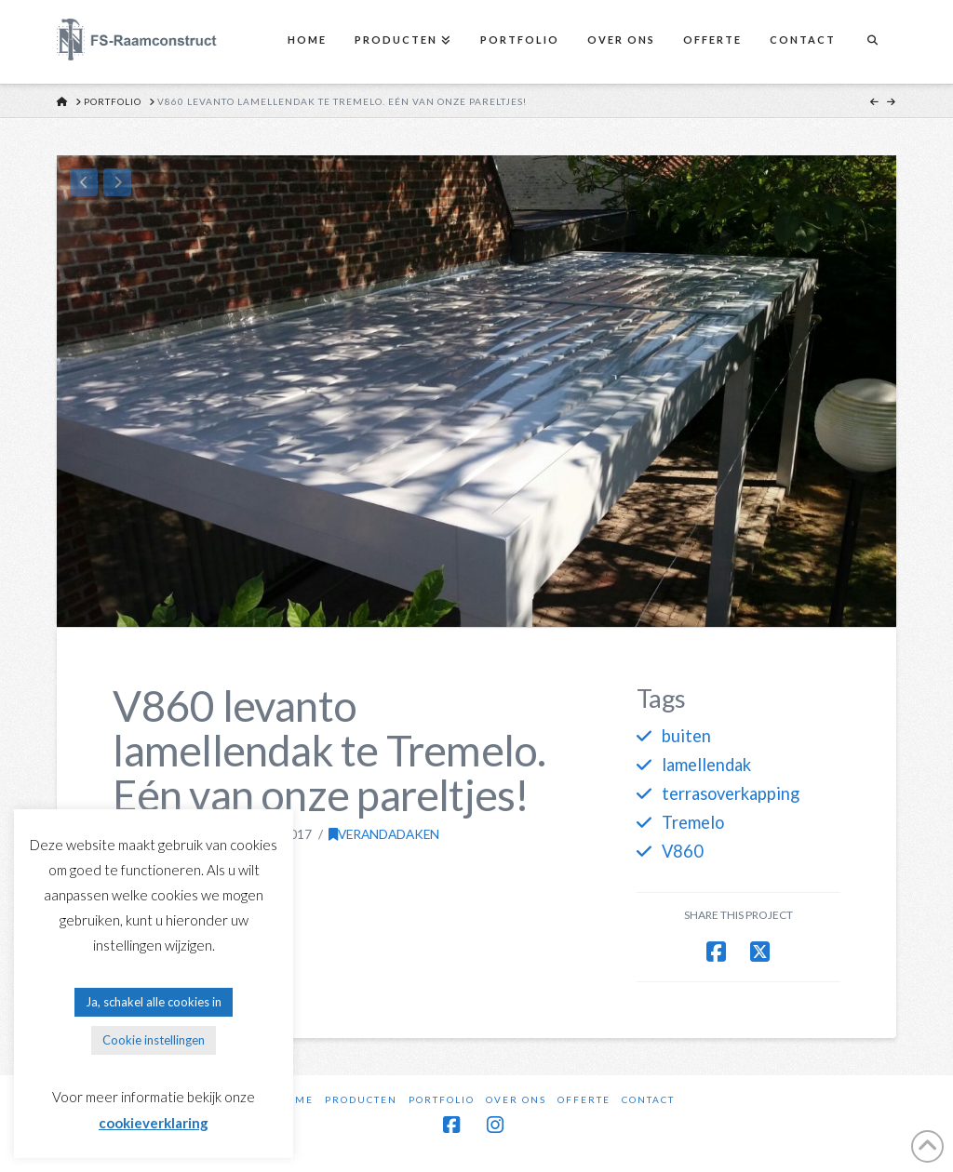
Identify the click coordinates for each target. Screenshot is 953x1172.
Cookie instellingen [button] (153, 1039)
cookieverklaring (153, 1122)
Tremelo (693, 822)
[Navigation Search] (872, 42)
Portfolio (442, 1099)
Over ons (516, 1099)
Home (295, 1099)
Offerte (584, 1099)
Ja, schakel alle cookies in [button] (153, 1001)
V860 (683, 851)
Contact (648, 1099)
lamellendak (706, 764)
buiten (686, 736)
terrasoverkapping (730, 793)
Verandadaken (384, 834)
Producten (361, 1099)
